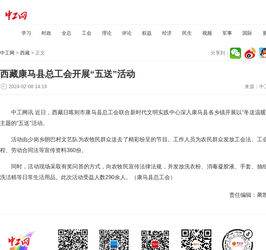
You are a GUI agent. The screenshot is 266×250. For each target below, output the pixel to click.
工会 (86, 33)
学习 (26, 33)
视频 (207, 33)
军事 (227, 33)
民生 (187, 33)
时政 (46, 33)
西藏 (25, 53)
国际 (247, 33)
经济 (167, 33)
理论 (107, 33)
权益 (147, 33)
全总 (66, 33)
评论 (127, 33)
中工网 (7, 53)
